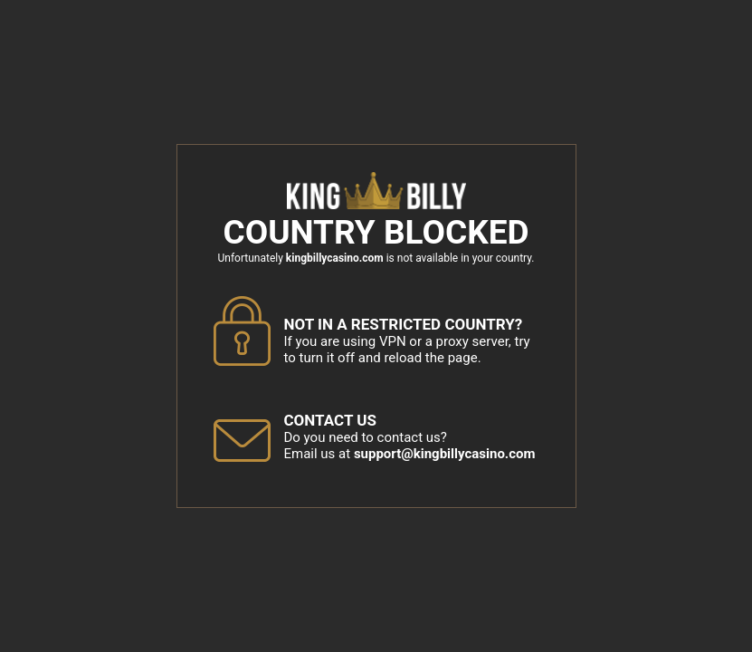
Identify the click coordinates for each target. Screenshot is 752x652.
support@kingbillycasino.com (445, 454)
